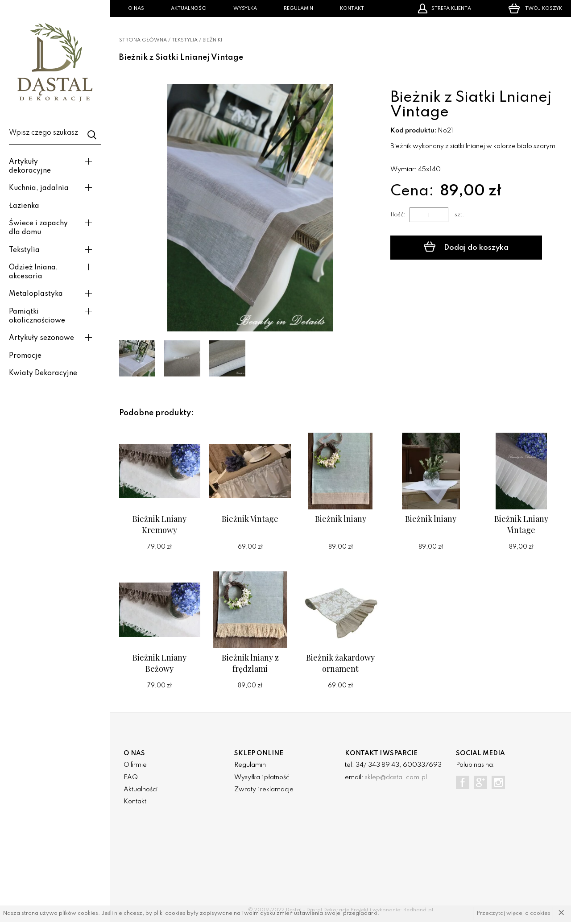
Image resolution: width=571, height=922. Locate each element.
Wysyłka (245, 8)
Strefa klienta (444, 8)
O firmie (135, 765)
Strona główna (143, 40)
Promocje (25, 356)
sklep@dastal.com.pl (396, 777)
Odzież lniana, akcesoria (33, 272)
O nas (136, 8)
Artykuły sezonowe (41, 338)
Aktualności (189, 8)
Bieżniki (212, 40)
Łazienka (24, 206)
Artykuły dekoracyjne (30, 166)
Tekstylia (24, 250)
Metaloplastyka (36, 294)
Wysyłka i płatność (261, 777)
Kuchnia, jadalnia (39, 188)
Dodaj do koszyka (466, 246)
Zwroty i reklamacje (264, 789)
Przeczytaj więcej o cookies (513, 913)
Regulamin (298, 8)
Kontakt (352, 8)
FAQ (131, 777)
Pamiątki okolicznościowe (37, 316)
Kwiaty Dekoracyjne (43, 373)
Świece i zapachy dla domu (38, 228)
